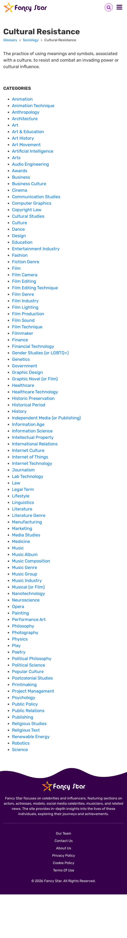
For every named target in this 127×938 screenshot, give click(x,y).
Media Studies (26, 535)
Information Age (28, 424)
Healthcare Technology (35, 391)
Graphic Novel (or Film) (35, 378)
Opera (18, 606)
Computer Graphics (31, 203)
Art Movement (26, 144)
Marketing (22, 528)
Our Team (63, 833)
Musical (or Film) (28, 587)
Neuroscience (26, 600)
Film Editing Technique (35, 287)
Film (16, 268)
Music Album (25, 554)
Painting (20, 613)
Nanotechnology (28, 593)
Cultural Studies (28, 216)
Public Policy (25, 704)
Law (16, 482)
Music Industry (27, 580)
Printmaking (24, 684)
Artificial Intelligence (32, 151)
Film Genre (23, 294)
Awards (19, 170)
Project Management (33, 691)
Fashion (20, 255)
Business (21, 177)
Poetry (18, 652)
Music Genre (24, 567)
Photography (25, 632)
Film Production (28, 313)
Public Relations (28, 710)
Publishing (22, 717)
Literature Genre (28, 515)
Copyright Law (26, 209)
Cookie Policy (63, 863)
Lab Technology (27, 476)
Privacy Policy (63, 855)
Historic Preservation (33, 398)
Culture (19, 222)
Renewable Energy (31, 736)
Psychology (23, 697)
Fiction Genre (25, 261)
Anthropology (25, 112)
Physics (20, 639)
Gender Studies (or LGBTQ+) (40, 352)
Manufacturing (27, 522)
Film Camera (24, 274)
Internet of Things (30, 456)
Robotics (21, 743)
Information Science (32, 430)
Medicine (21, 541)
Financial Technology (33, 346)
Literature (22, 508)
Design (19, 235)
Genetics (21, 359)
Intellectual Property (32, 437)
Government (24, 365)
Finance (20, 339)
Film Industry (25, 300)
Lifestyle (20, 495)
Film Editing (24, 281)
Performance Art (29, 619)
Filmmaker (22, 333)
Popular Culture (28, 671)
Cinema (19, 190)
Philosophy (23, 626)
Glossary (10, 40)
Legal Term (23, 489)
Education (22, 242)
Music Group (24, 574)
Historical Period (28, 404)
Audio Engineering (30, 164)
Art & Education (28, 131)
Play (16, 645)
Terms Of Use (63, 870)
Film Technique (27, 326)
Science (20, 749)
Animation (22, 99)
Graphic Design (27, 372)
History (19, 411)
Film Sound (23, 320)
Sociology (31, 40)
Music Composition (31, 561)
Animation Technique (33, 105)
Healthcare (23, 385)
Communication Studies (36, 196)
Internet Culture (28, 450)
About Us (63, 848)
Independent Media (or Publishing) (46, 417)
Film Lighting (25, 307)
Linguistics (23, 502)
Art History (23, 138)
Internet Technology (32, 463)
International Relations (35, 443)
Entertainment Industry (36, 248)
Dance (18, 229)
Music (18, 548)
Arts (16, 157)
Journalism (23, 469)
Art (15, 125)
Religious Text (26, 730)
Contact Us (64, 841)
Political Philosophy (31, 658)
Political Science (28, 665)
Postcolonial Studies (32, 678)
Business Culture (29, 183)
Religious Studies (29, 723)
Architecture (25, 118)
